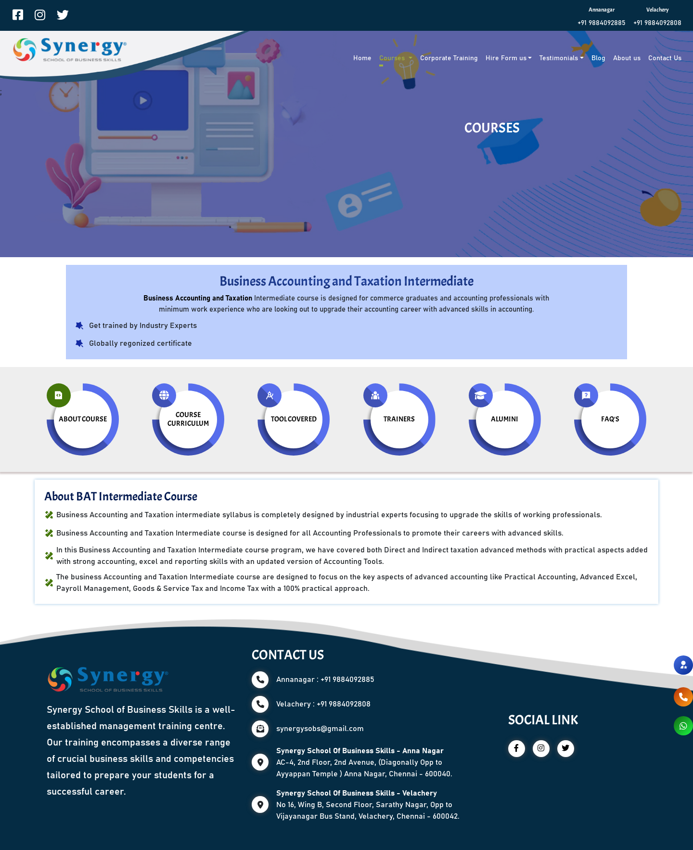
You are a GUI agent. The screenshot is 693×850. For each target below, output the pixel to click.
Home (362, 58)
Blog (598, 58)
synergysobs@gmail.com (320, 728)
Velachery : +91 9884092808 (323, 704)
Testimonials (558, 58)
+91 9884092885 (602, 23)
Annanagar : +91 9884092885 (325, 679)
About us (627, 58)
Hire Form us (506, 58)
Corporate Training (449, 58)
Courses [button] (393, 58)
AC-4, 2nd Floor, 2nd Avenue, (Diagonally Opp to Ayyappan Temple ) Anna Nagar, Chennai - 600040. (364, 762)
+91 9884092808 (657, 23)
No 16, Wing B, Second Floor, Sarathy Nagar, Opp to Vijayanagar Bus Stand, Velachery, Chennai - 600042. (368, 804)
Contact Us (664, 58)
